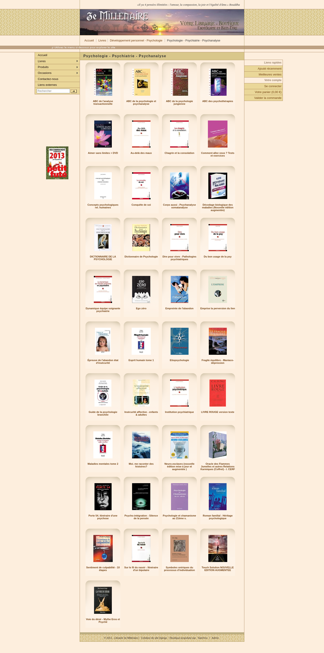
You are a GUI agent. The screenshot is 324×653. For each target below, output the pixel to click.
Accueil (89, 40)
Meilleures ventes (270, 74)
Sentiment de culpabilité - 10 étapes (103, 568)
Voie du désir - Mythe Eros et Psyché (103, 620)
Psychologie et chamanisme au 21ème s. (179, 517)
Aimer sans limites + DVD (103, 153)
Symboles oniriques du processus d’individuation (179, 568)
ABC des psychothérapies (217, 101)
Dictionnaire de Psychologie (141, 256)
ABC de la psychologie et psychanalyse (141, 102)
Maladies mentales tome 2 (103, 463)
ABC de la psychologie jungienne (179, 102)
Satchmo (203, 638)
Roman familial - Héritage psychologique (218, 517)
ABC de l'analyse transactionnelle (103, 102)
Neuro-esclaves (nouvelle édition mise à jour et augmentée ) (179, 466)
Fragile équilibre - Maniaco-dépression (218, 361)
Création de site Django (154, 638)
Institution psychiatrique (179, 412)
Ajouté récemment (270, 68)
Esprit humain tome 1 (141, 360)
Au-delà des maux (141, 153)
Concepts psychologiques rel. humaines (103, 206)
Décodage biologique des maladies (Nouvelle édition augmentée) (217, 207)
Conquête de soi (141, 204)
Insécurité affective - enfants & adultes (141, 413)
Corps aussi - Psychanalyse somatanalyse (179, 206)
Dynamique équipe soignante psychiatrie (103, 309)
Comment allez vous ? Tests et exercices (217, 154)
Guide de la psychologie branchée (103, 413)
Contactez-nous (48, 79)
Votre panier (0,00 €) (268, 92)
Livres (102, 40)
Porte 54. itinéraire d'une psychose (102, 517)
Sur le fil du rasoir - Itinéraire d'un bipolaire (141, 568)
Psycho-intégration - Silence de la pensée (141, 517)
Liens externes (47, 84)
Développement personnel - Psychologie (136, 40)
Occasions (45, 73)
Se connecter (272, 86)
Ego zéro (141, 308)
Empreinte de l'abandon (179, 308)
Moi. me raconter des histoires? (141, 465)
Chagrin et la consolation (179, 153)
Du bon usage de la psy (218, 256)
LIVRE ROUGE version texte (217, 412)
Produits (43, 67)
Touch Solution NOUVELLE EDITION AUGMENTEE (218, 568)
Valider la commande (267, 98)
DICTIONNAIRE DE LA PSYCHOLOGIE (103, 258)
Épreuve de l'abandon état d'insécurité (103, 361)
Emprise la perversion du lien (217, 308)
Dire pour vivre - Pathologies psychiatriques (179, 258)
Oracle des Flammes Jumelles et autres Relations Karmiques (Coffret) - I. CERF (217, 466)
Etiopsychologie (179, 360)
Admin (215, 638)
